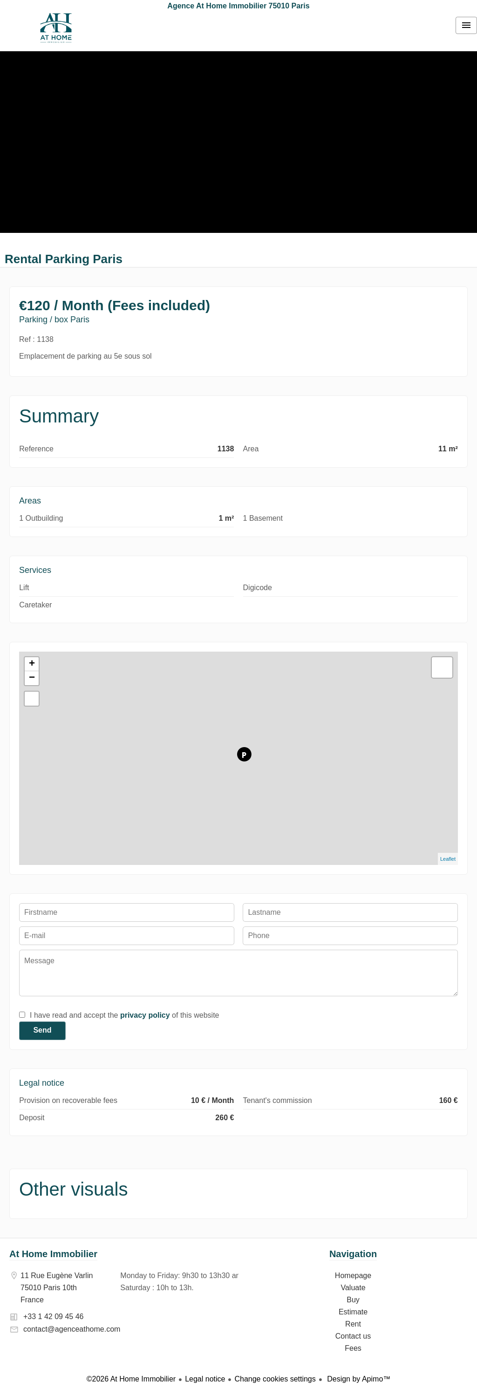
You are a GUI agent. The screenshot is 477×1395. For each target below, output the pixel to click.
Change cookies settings (274, 1379)
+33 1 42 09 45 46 (53, 1316)
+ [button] (32, 664)
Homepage (55, 28)
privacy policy (145, 1015)
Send (42, 1030)
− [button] (32, 678)
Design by (358, 1379)
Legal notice (205, 1379)
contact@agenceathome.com (71, 1329)
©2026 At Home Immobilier (131, 1379)
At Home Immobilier (53, 1254)
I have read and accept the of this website (124, 1015)
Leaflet (448, 859)
